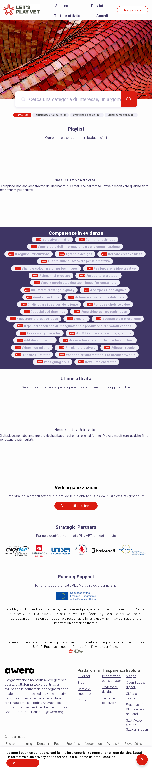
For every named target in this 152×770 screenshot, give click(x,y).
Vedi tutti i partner (76, 506)
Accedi (102, 16)
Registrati (132, 10)
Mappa (131, 676)
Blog (81, 683)
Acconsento (23, 763)
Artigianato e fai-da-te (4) (50, 115)
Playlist (97, 6)
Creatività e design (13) (87, 115)
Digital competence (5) (121, 115)
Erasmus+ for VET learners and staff (136, 709)
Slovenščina (133, 744)
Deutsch (43, 744)
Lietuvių (26, 744)
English (11, 744)
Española (73, 744)
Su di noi (62, 6)
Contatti (83, 700)
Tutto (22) (22, 115)
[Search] (129, 99)
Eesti (57, 744)
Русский (113, 744)
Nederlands (93, 744)
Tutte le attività (67, 16)
